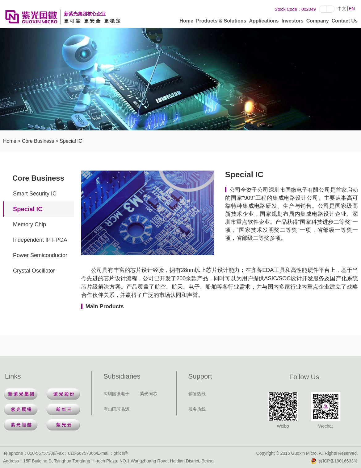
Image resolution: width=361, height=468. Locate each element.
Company (317, 22)
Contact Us (345, 22)
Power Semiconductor (40, 255)
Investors (293, 22)
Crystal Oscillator (34, 271)
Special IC (71, 141)
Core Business (38, 141)
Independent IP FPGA (40, 240)
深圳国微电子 (116, 393)
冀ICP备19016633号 (334, 461)
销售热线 (197, 393)
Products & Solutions (221, 22)
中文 (342, 8)
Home (186, 22)
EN (352, 8)
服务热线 (197, 409)
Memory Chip (29, 224)
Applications (264, 22)
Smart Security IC (35, 194)
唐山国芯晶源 (116, 409)
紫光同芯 (148, 393)
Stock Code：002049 (295, 9)
